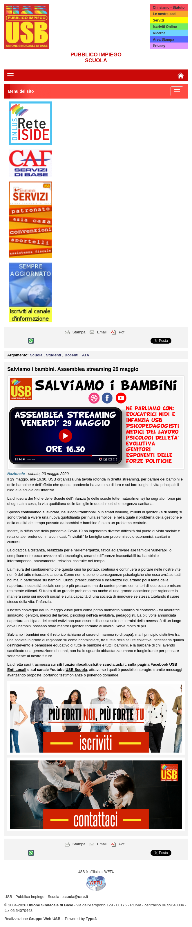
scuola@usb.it (75, 896)
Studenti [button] (54, 355)
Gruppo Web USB (45, 919)
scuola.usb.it (114, 664)
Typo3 (91, 919)
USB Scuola (76, 669)
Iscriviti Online (165, 27)
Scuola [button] (37, 355)
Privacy (159, 46)
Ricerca (159, 33)
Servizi (158, 20)
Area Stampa (163, 39)
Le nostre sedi (164, 14)
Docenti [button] (72, 355)
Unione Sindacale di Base (50, 905)
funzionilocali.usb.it (80, 664)
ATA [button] (85, 355)
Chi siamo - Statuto (168, 8)
